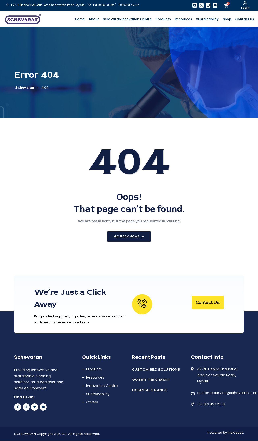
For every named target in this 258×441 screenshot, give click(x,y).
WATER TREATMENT (151, 380)
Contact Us (208, 303)
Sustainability (98, 394)
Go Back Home (129, 237)
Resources (95, 377)
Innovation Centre (102, 386)
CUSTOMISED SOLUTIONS (156, 369)
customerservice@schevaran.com (227, 393)
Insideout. (235, 432)
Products (94, 369)
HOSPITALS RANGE (149, 390)
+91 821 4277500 (211, 404)
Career (92, 402)
